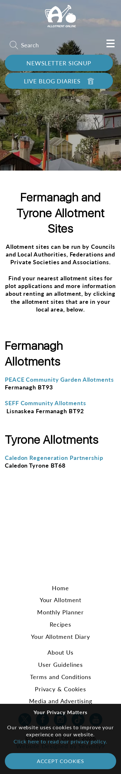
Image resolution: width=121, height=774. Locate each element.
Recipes (60, 624)
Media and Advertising (60, 700)
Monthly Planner (60, 612)
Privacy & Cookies (60, 689)
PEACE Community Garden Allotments (59, 379)
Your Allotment (61, 599)
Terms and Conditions (60, 676)
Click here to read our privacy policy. (60, 741)
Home (60, 588)
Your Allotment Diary (60, 636)
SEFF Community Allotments (45, 402)
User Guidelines (60, 664)
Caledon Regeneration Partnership (54, 457)
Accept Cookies (61, 761)
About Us (60, 652)
